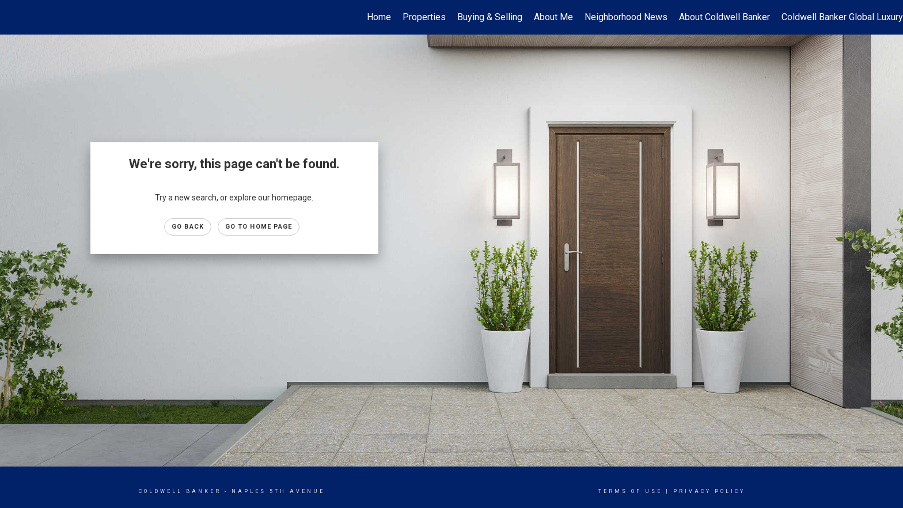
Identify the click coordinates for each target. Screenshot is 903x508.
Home (379, 17)
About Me (553, 17)
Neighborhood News (626, 17)
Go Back (188, 226)
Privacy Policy (709, 491)
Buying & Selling (489, 17)
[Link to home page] (15, 17)
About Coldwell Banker (724, 17)
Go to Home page (259, 226)
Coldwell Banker (180, 491)
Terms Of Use (630, 491)
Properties (424, 17)
